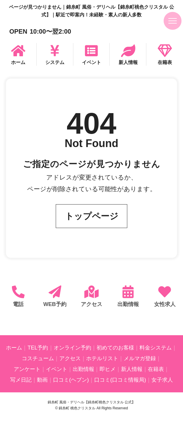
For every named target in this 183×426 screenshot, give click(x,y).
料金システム (155, 348)
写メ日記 (21, 380)
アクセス (91, 304)
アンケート (27, 369)
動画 (42, 380)
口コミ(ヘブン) (71, 380)
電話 (18, 304)
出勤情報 (128, 304)
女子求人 (162, 380)
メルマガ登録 (140, 358)
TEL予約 (37, 348)
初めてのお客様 (115, 348)
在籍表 (165, 62)
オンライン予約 (72, 348)
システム (54, 62)
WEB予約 (54, 304)
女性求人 (165, 304)
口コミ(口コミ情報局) (120, 380)
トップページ (91, 216)
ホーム (18, 62)
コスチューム (38, 358)
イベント (91, 62)
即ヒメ (108, 369)
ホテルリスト (102, 358)
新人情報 (128, 62)
